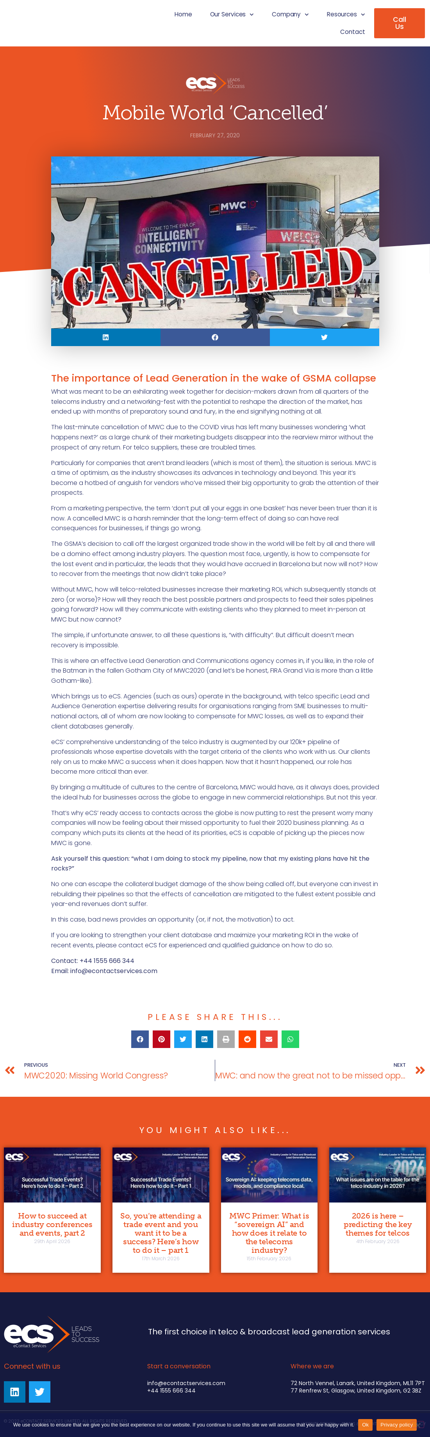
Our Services (232, 15)
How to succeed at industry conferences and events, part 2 (52, 1224)
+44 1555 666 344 (171, 1390)
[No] (417, 1424)
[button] (106, 337)
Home (183, 14)
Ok (365, 1425)
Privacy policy (396, 1425)
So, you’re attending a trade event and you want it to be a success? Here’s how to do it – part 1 (160, 1233)
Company (290, 15)
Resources (346, 15)
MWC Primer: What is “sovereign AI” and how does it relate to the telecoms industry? (269, 1233)
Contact (352, 32)
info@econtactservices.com (113, 970)
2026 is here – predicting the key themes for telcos (378, 1224)
